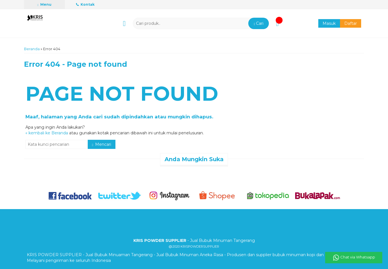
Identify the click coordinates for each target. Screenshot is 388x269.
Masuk (329, 23)
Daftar (350, 23)
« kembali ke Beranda (46, 132)
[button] (258, 23)
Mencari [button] (101, 144)
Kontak (85, 4)
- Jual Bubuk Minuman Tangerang (194, 240)
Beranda (32, 49)
